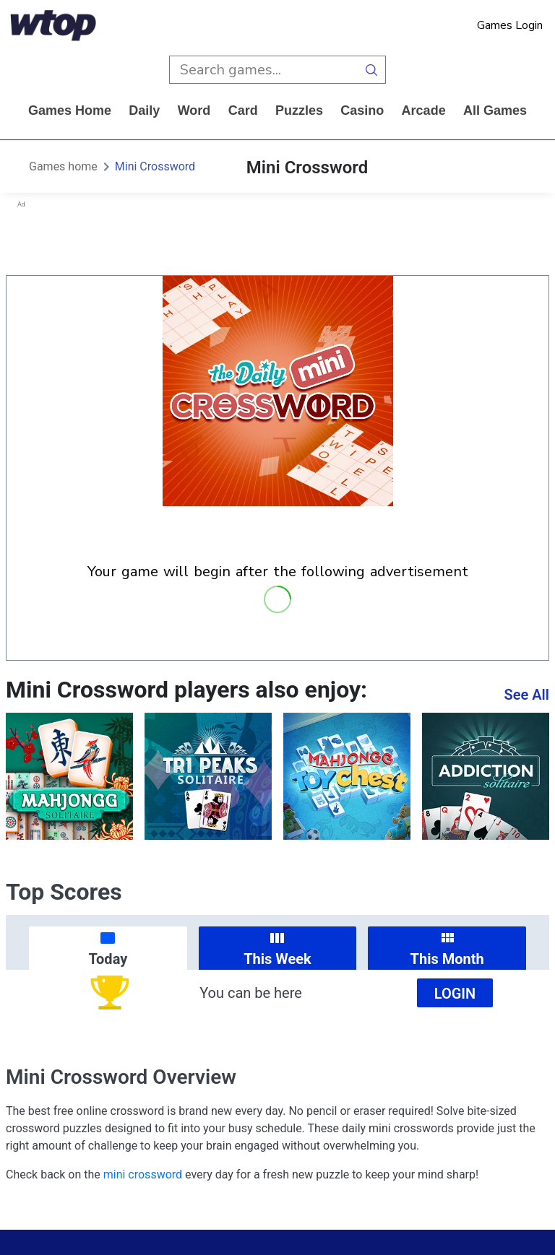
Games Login (510, 25)
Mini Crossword (155, 166)
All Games (495, 110)
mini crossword (142, 1174)
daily (144, 110)
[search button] (372, 70)
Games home (69, 110)
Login (455, 993)
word (194, 110)
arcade (424, 110)
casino (362, 110)
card (243, 110)
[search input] (263, 70)
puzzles (299, 110)
